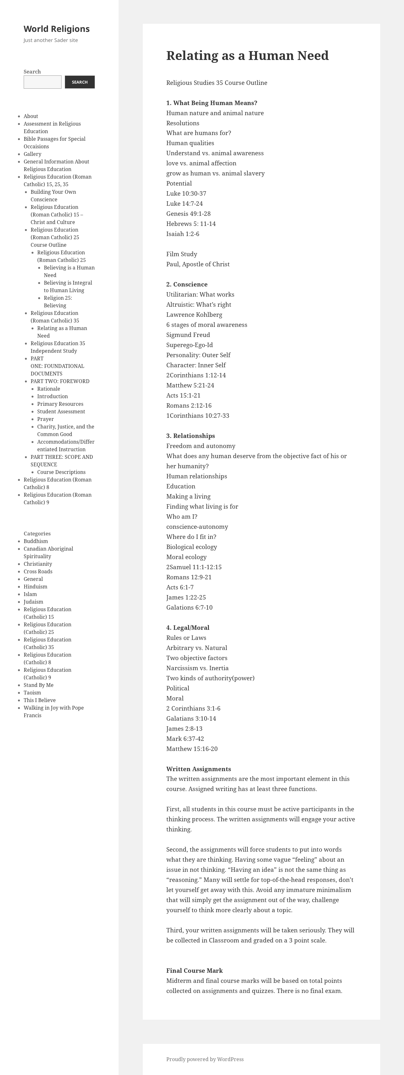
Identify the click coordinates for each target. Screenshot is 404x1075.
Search (32, 71)
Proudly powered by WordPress (205, 1059)
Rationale (48, 388)
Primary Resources (60, 403)
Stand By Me (39, 685)
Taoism (32, 692)
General (33, 579)
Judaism (33, 601)
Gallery (32, 154)
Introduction (52, 396)
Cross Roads (38, 571)
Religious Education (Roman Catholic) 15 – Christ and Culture (57, 215)
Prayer (45, 419)
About (31, 116)
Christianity (38, 563)
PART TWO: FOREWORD (60, 381)
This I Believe (40, 700)
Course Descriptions (61, 472)
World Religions (57, 28)
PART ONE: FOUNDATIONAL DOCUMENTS (57, 366)
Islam (30, 594)
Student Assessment (61, 411)
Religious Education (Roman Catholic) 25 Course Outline (55, 237)
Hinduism (35, 586)
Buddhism (36, 541)
